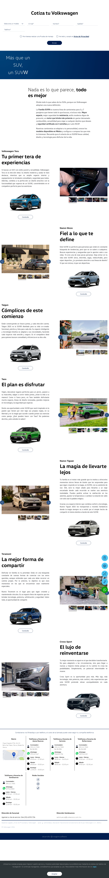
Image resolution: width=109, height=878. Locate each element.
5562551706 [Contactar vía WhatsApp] (62, 791)
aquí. (95, 867)
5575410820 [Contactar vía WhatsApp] (14, 826)
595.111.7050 (10, 822)
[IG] (38, 822)
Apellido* (80, 62)
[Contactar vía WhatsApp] (105, 590)
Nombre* (56, 62)
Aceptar (54, 874)
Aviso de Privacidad (81, 75)
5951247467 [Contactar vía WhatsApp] (38, 791)
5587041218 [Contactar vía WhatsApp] (87, 791)
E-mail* (31, 62)
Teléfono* (7, 68)
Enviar (54, 81)
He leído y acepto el (74, 75)
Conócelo (25, 255)
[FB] (38, 818)
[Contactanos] (79, 3)
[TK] (38, 826)
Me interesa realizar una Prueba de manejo (38, 75)
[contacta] (14, 793)
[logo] (67, 7)
